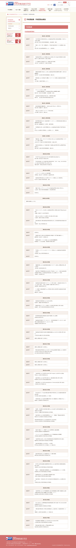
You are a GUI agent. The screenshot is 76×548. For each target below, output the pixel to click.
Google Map (38, 543)
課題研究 (9, 28)
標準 (65, 2)
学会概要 (10, 9)
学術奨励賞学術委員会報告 (42, 9)
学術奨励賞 (10, 23)
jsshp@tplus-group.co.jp (32, 545)
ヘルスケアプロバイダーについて (58, 9)
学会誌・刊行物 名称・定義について (34, 9)
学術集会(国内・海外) (26, 9)
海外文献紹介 (50, 9)
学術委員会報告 (11, 26)
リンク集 (50, 4)
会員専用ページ (66, 9)
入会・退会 (18, 9)
